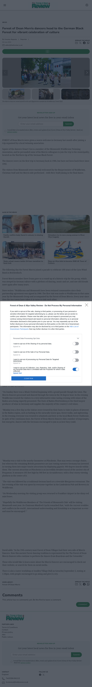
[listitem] (46, 338)
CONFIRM (28, 378)
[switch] (76, 343)
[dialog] (46, 343)
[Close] (87, 305)
